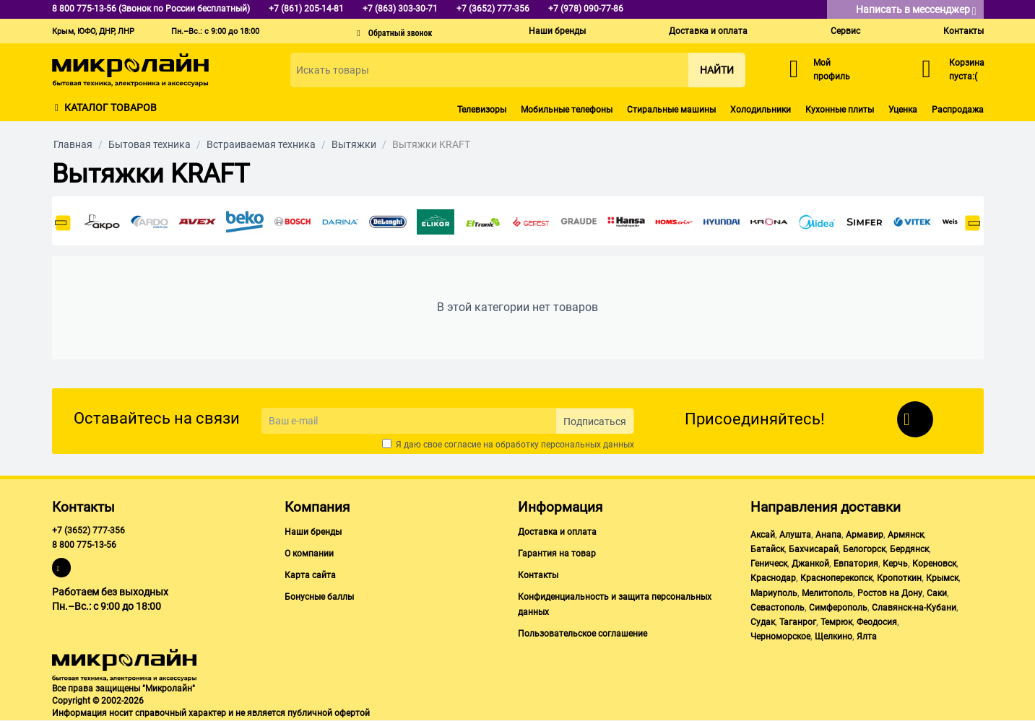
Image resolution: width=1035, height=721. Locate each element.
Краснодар (773, 578)
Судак (762, 622)
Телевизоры (481, 110)
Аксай (762, 535)
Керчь (895, 564)
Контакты (963, 31)
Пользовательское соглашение (582, 634)
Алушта (795, 535)
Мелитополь (827, 593)
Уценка (902, 110)
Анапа (828, 535)
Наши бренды (557, 31)
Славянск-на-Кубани (914, 608)
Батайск (767, 549)
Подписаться (594, 421)
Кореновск (934, 564)
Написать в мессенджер (916, 10)
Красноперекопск (836, 578)
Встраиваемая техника (261, 144)
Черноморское (780, 637)
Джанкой (810, 564)
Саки (937, 593)
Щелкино (833, 637)
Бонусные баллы (319, 597)
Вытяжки (354, 144)
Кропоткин (899, 578)
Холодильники (760, 110)
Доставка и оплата (708, 31)
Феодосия (877, 622)
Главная (72, 144)
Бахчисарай (814, 549)
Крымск (942, 578)
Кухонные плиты (839, 110)
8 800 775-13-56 (84, 545)
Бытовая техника (149, 144)
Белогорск (864, 549)
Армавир (864, 535)
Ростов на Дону (889, 593)
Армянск (906, 535)
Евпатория (855, 564)
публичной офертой (328, 713)
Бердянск (909, 549)
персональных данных (587, 445)
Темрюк (836, 622)
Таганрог (797, 622)
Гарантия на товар (557, 554)
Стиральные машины (671, 110)
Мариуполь (773, 593)
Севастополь (777, 608)
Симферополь (838, 608)
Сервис (845, 31)
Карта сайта (310, 575)
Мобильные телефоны (566, 110)
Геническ (768, 564)
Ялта (867, 637)
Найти (717, 70)
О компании (309, 554)
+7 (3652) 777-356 (88, 530)
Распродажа (958, 110)
